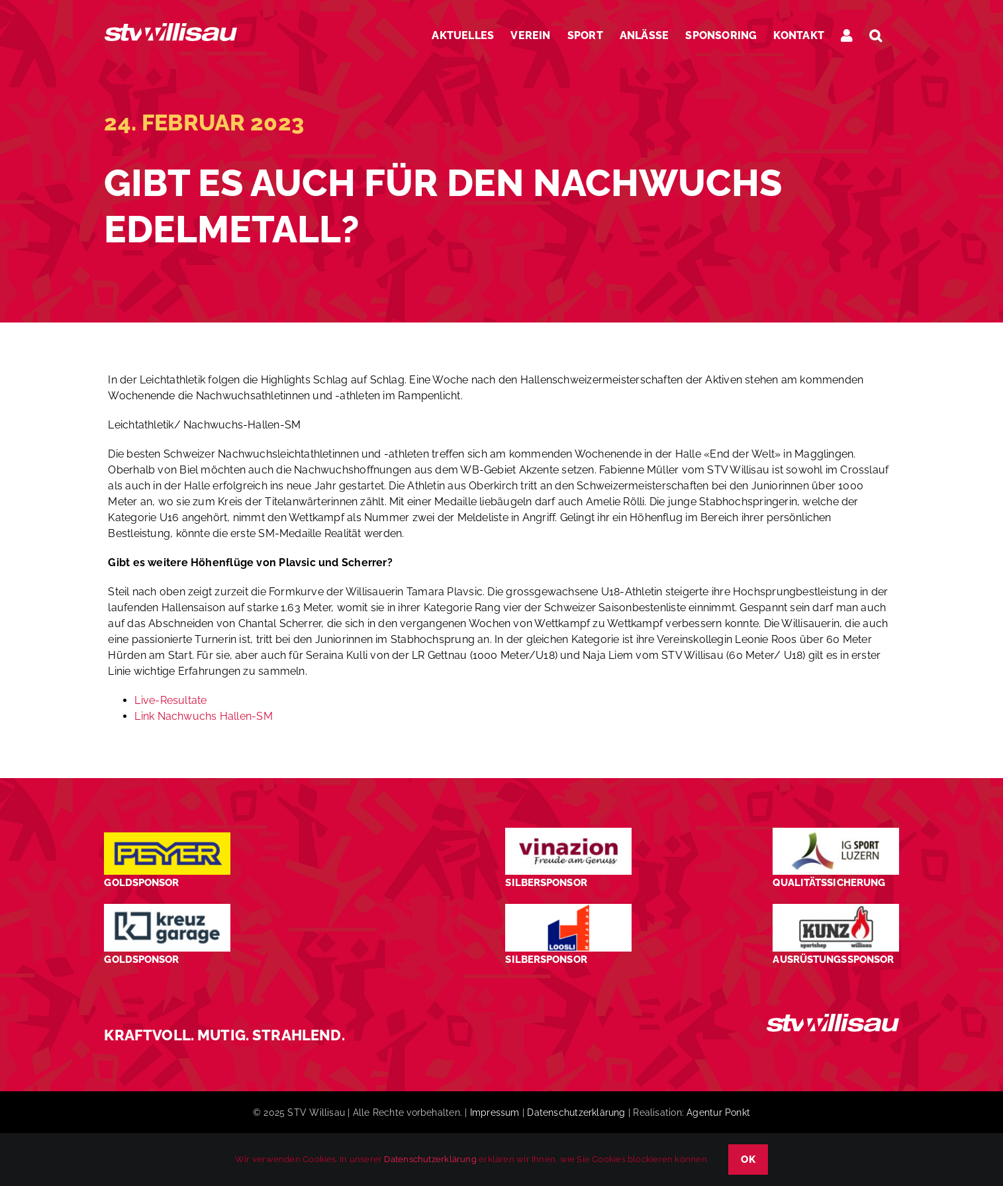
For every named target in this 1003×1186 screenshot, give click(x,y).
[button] (875, 35)
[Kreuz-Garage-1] (167, 909)
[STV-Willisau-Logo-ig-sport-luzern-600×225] (835, 832)
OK (748, 1159)
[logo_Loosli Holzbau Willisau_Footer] (568, 909)
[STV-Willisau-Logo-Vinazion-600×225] (568, 832)
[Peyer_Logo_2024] (167, 837)
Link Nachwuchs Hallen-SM (203, 716)
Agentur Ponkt (718, 1112)
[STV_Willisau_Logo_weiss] (833, 1019)
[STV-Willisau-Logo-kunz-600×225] (835, 909)
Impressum (495, 1112)
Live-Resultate (170, 700)
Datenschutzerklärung (576, 1112)
